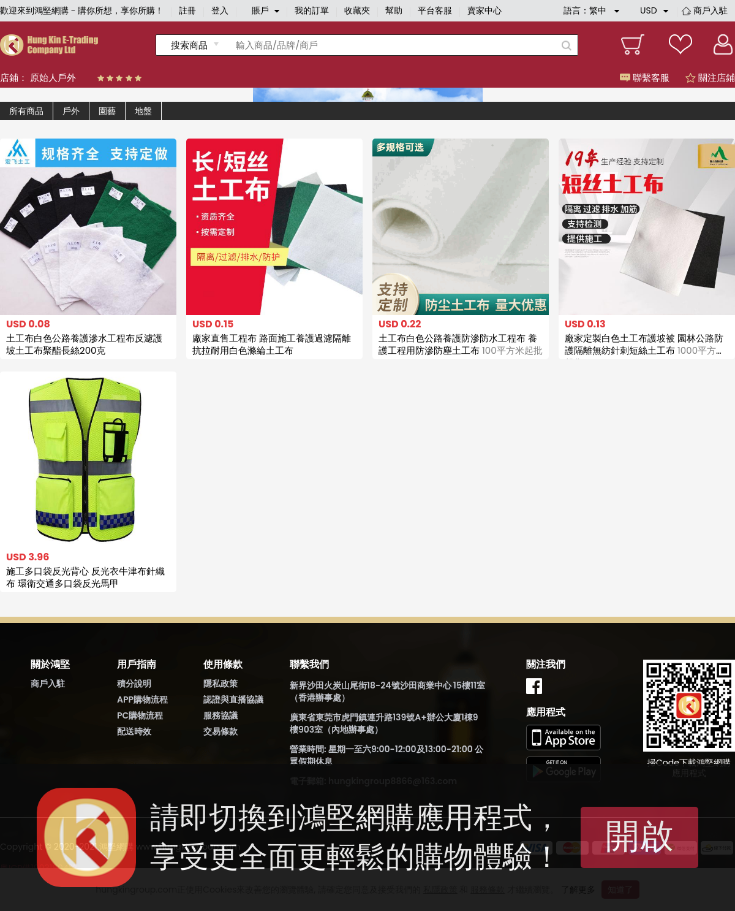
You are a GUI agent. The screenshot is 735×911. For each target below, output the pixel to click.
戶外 (71, 111)
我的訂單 (312, 10)
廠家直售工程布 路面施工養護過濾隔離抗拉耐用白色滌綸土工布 (271, 344)
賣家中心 (484, 10)
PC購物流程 (140, 715)
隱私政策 (220, 683)
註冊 (187, 10)
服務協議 (220, 715)
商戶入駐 (710, 10)
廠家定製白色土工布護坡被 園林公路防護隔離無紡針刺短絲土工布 (645, 350)
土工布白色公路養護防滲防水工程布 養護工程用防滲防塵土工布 (461, 344)
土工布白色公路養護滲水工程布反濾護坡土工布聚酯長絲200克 (84, 344)
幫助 (393, 10)
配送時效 (134, 731)
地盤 (143, 111)
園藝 (107, 111)
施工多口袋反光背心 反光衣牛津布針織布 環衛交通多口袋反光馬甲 (85, 577)
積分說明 (134, 683)
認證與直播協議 (233, 699)
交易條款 (220, 731)
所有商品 (26, 111)
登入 (219, 10)
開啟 (639, 836)
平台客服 (435, 10)
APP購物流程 (142, 699)
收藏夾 (357, 10)
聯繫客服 (644, 77)
